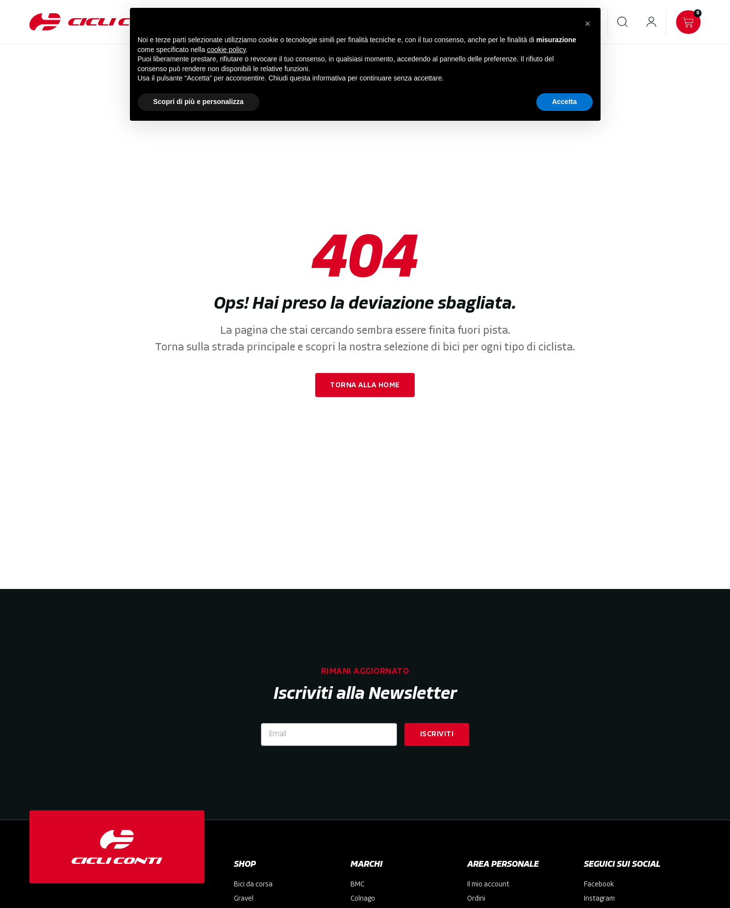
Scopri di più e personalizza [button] (198, 102)
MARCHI (366, 864)
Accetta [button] (564, 102)
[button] (588, 23)
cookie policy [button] (226, 49)
